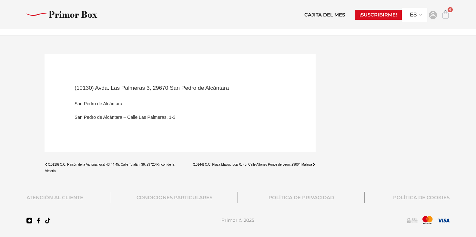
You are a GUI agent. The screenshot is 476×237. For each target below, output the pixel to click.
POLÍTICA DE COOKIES (421, 197)
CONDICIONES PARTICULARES (174, 197)
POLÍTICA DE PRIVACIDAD (301, 197)
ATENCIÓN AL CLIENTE (54, 197)
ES (413, 14)
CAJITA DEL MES (324, 15)
